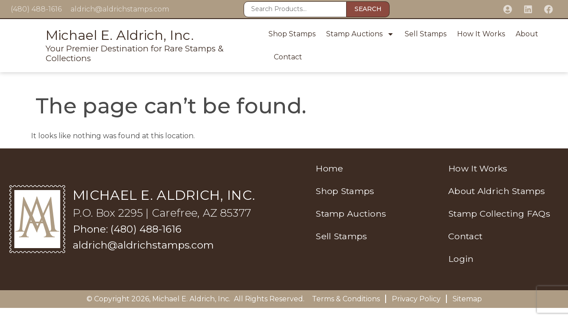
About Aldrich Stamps (495, 192)
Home (324, 168)
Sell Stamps (425, 34)
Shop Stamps (292, 34)
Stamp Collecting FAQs (498, 215)
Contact (288, 57)
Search (368, 9)
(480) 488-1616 (36, 9)
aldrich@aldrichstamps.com (120, 9)
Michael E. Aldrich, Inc (190, 299)
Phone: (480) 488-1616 (130, 228)
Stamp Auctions (360, 34)
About (527, 34)
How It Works (481, 34)
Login (459, 261)
